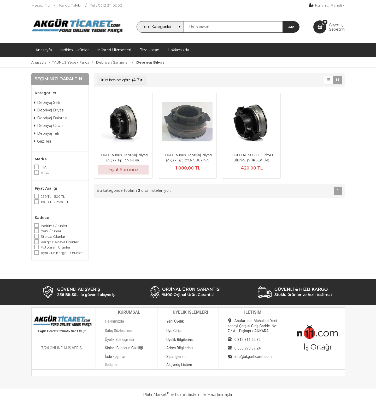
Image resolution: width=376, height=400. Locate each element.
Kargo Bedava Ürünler (60, 242)
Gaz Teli (42, 141)
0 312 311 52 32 (247, 339)
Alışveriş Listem (179, 365)
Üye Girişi (173, 331)
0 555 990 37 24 (247, 348)
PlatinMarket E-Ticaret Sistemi (172, 394)
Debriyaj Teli (46, 133)
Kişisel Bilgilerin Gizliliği (124, 348)
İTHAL (45, 173)
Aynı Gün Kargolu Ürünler (62, 253)
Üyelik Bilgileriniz (179, 339)
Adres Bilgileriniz (179, 348)
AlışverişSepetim (337, 27)
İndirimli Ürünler (54, 226)
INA (43, 167)
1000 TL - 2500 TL (55, 202)
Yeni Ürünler (51, 231)
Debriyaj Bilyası (49, 110)
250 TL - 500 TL (53, 196)
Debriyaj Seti (47, 102)
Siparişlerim (176, 356)
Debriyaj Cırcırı (48, 125)
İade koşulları (115, 356)
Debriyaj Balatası (50, 118)
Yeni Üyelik (175, 321)
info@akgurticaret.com (253, 356)
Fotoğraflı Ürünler (55, 247)
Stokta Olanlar (53, 236)
